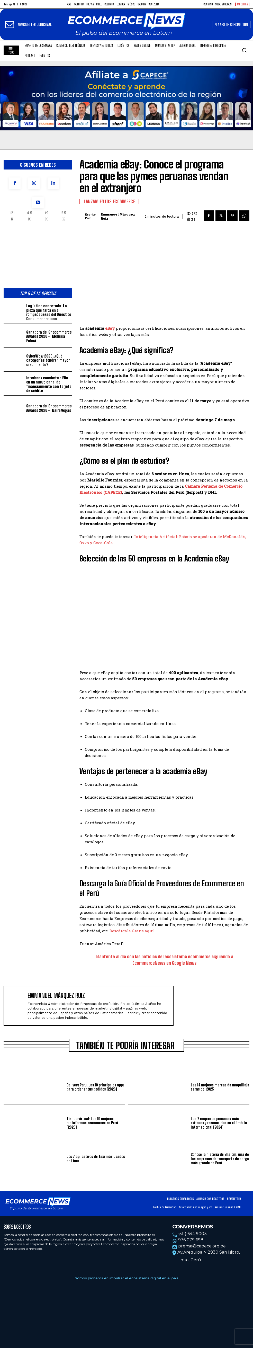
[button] (244, 50)
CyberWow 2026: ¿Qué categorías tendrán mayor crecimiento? (48, 360)
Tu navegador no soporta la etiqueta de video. (126, 98)
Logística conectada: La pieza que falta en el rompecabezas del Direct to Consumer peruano (48, 312)
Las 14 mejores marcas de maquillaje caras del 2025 (220, 1087)
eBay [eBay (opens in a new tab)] (110, 328)
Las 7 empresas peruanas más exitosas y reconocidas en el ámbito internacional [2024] (219, 1122)
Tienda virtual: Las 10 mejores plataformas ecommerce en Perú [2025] (92, 1122)
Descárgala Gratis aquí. (132, 930)
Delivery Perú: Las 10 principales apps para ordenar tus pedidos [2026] (95, 1087)
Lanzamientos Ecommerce (109, 201)
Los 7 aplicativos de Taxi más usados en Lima (96, 1158)
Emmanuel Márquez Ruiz (118, 216)
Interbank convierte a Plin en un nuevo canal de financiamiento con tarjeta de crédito (48, 384)
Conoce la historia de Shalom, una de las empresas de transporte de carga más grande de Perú (220, 1158)
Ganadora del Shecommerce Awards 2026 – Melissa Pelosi (48, 336)
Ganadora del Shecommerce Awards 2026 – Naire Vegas (48, 408)
